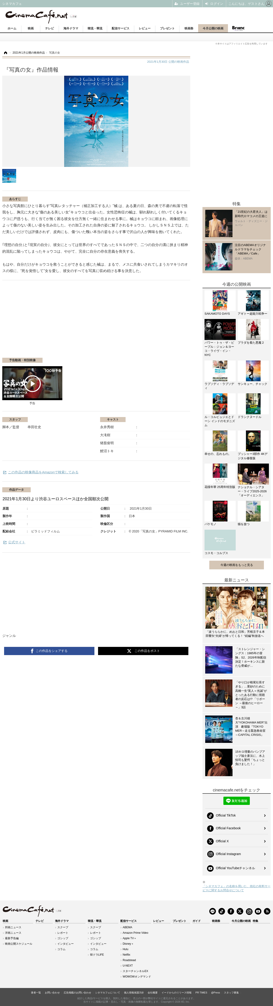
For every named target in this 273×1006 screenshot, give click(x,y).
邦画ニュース (13, 927)
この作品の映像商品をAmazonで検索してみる (43, 472)
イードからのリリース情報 (177, 992)
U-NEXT (128, 965)
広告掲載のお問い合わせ (77, 992)
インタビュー (65, 943)
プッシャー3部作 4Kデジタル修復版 (253, 456)
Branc (238, 28)
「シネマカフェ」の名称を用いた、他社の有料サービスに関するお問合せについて (236, 888)
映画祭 (189, 28)
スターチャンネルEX (135, 971)
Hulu (125, 949)
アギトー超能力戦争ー (252, 313)
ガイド (196, 921)
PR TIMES (201, 992)
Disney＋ (128, 943)
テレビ (49, 28)
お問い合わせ (52, 992)
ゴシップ (62, 938)
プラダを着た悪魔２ (251, 342)
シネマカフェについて (107, 992)
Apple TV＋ (129, 938)
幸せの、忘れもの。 (218, 454)
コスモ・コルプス (216, 553)
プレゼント (167, 28)
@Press (215, 992)
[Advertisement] (57, 321)
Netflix (126, 954)
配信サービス (120, 28)
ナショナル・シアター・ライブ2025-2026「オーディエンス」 (252, 491)
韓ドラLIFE (97, 954)
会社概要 (153, 992)
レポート (62, 932)
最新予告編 (12, 938)
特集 (255, 921)
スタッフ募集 (231, 992)
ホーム (12, 28)
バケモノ (210, 524)
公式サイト (16, 542)
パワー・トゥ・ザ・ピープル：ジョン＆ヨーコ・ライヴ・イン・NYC (219, 349)
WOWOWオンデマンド (137, 976)
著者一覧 (36, 992)
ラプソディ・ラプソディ (219, 386)
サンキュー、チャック (252, 384)
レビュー (145, 28)
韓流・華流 (95, 28)
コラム (61, 949)
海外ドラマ (70, 28)
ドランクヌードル (249, 417)
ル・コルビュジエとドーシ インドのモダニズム (220, 421)
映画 (31, 28)
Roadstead (129, 960)
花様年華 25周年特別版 (220, 487)
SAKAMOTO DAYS (217, 313)
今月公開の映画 (213, 28)
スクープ (62, 927)
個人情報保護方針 (134, 992)
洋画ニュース (13, 932)
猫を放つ (244, 524)
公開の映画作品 (168, 61)
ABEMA (127, 927)
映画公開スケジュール (18, 943)
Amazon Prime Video (135, 932)
